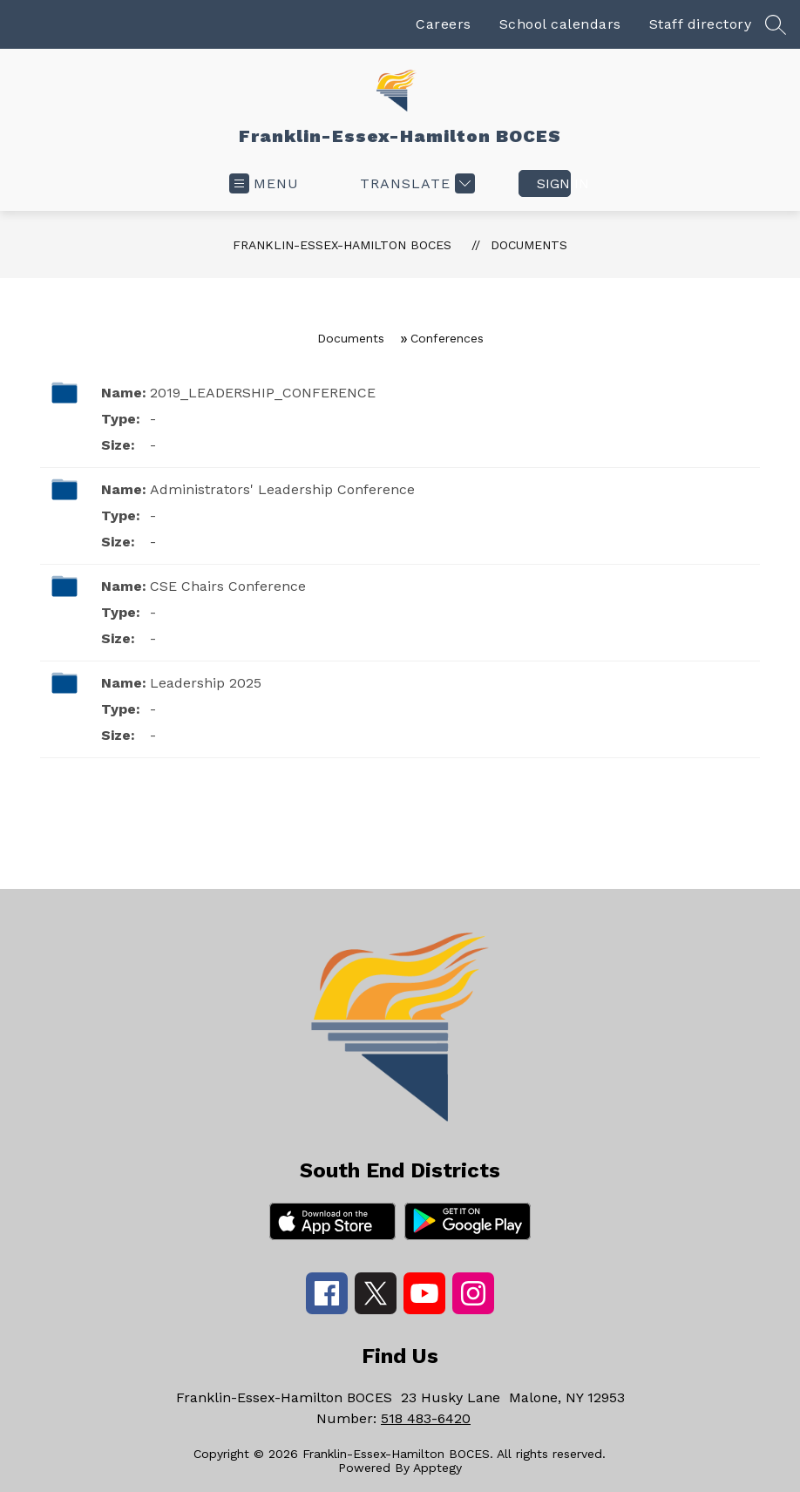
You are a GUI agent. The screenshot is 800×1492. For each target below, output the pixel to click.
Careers (443, 24)
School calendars (560, 24)
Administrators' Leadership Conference (282, 489)
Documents (529, 245)
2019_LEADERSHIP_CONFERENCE (263, 392)
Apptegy (437, 1468)
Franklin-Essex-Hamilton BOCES (342, 245)
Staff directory (700, 24)
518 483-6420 (426, 1418)
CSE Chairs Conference (228, 586)
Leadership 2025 (205, 683)
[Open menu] (264, 183)
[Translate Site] (415, 183)
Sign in (554, 183)
